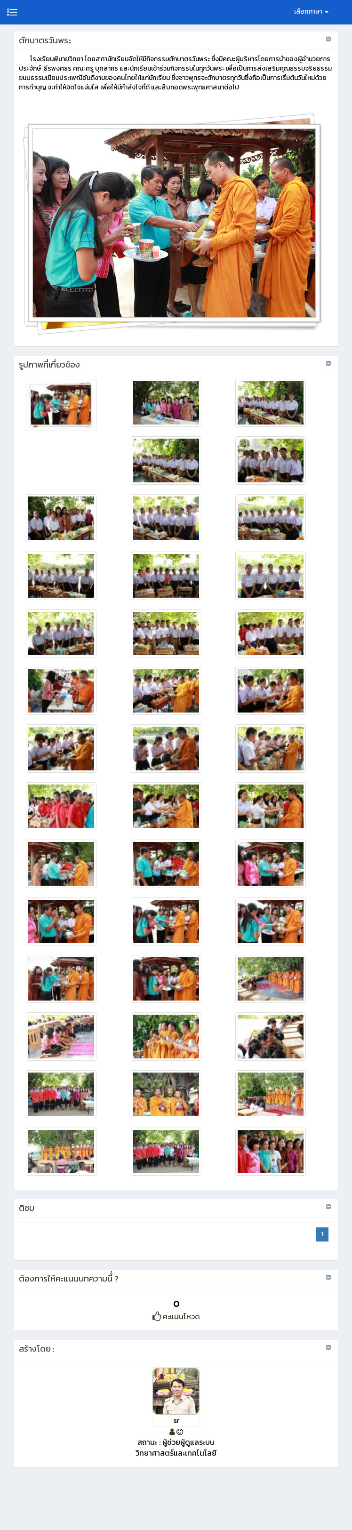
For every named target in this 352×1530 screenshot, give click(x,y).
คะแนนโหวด (176, 1316)
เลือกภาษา (311, 11)
